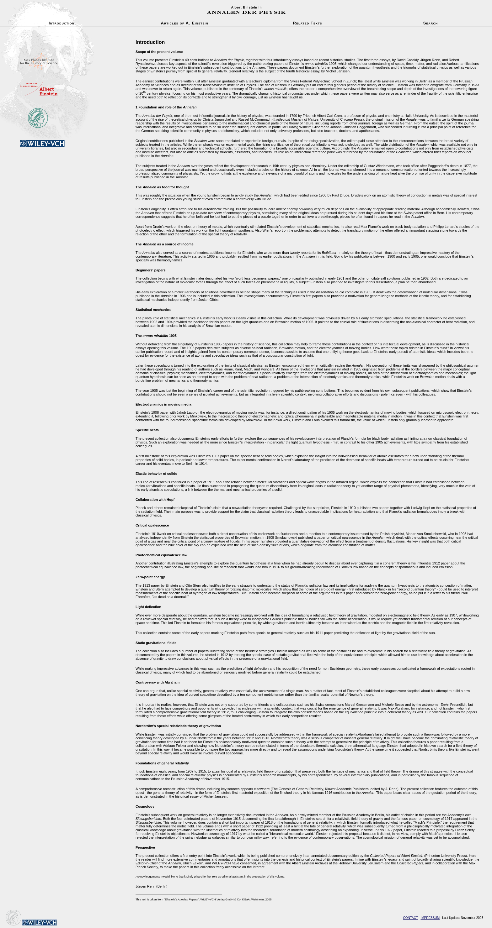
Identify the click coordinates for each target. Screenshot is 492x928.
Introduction (61, 23)
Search (430, 23)
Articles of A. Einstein (184, 23)
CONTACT (410, 918)
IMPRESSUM (430, 918)
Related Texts (307, 23)
